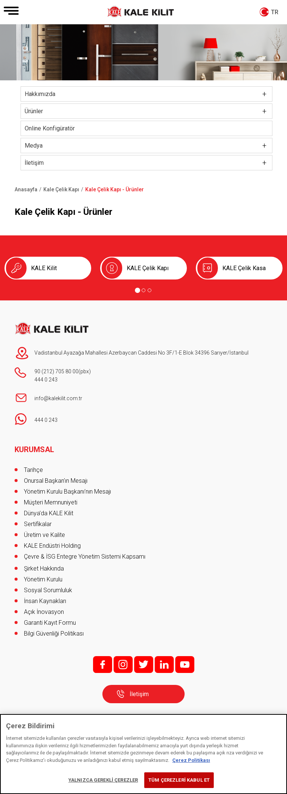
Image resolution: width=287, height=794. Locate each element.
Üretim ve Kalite (44, 534)
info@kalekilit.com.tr (58, 398)
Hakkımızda (40, 94)
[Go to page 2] (143, 290)
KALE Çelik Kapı (148, 268)
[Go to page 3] (149, 290)
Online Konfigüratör (50, 128)
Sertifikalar (38, 524)
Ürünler (34, 111)
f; (102, 664)
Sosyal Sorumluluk (48, 590)
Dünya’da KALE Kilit (48, 513)
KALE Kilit (44, 268)
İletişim (34, 162)
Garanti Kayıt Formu (50, 622)
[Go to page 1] (137, 290)
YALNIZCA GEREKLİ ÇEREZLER (103, 780)
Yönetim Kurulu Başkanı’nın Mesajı (67, 491)
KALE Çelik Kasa (244, 268)
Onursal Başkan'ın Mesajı (55, 480)
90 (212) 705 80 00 (56, 371)
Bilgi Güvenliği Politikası (54, 633)
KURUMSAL (34, 449)
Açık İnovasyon (44, 611)
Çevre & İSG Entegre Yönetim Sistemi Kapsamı (84, 556)
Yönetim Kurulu (43, 579)
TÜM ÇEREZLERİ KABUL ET (179, 780)
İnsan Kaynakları (45, 601)
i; (123, 664)
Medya (34, 145)
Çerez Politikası (191, 760)
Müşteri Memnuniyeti (50, 502)
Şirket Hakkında (44, 568)
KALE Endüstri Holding (52, 545)
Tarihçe (33, 469)
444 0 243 (46, 380)
